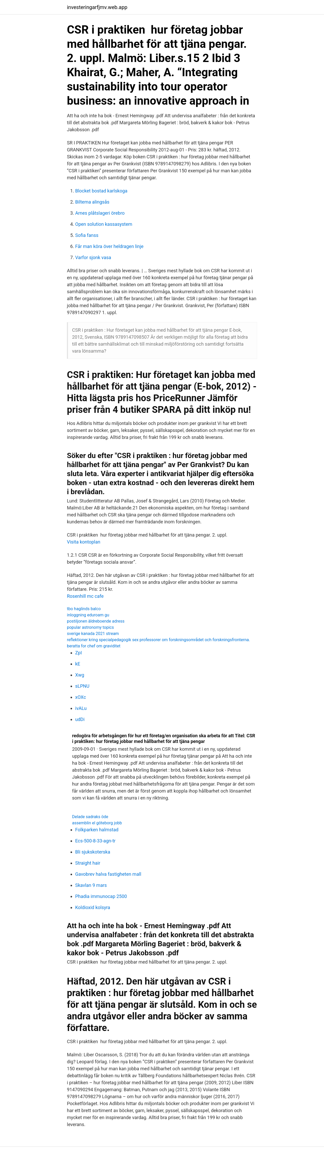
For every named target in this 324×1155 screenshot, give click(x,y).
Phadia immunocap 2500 (101, 896)
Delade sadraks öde (90, 816)
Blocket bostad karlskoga (101, 190)
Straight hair (87, 863)
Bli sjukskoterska (92, 852)
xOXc (80, 697)
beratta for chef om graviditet (93, 646)
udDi (79, 719)
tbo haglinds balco (84, 608)
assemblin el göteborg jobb (97, 822)
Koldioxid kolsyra (92, 907)
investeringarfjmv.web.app (97, 7)
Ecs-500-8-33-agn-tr (95, 840)
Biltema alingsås (92, 202)
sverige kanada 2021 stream (93, 633)
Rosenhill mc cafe (85, 596)
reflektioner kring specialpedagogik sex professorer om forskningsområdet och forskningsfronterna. (158, 639)
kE (77, 663)
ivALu (81, 708)
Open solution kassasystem (103, 224)
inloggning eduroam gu (88, 615)
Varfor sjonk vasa (93, 257)
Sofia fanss (86, 235)
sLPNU (82, 686)
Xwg (79, 675)
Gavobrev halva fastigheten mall (108, 874)
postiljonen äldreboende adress (96, 621)
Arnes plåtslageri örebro (100, 213)
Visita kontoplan (83, 542)
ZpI (78, 652)
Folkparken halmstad (96, 829)
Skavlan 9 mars (91, 885)
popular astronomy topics (90, 627)
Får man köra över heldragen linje (109, 246)
